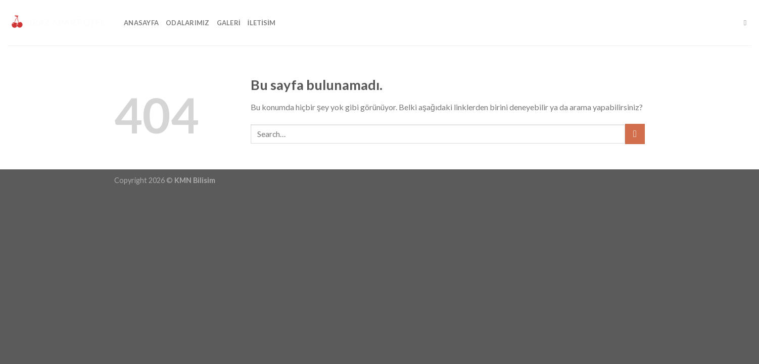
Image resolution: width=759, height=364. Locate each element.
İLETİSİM (262, 23)
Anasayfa (141, 23)
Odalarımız (188, 23)
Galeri (229, 23)
